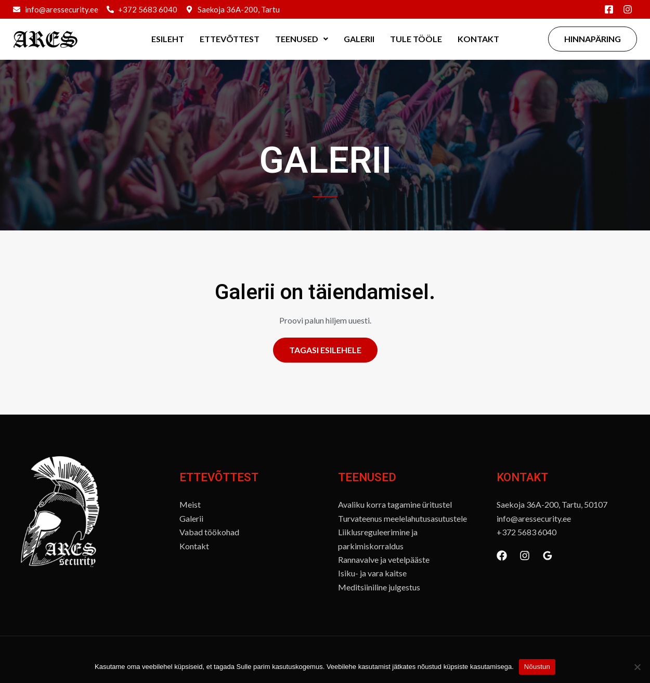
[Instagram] (524, 555)
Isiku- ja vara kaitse (372, 573)
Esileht (167, 39)
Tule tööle (416, 39)
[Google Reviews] (547, 555)
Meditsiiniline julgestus (379, 587)
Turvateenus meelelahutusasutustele (402, 518)
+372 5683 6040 (526, 532)
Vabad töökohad (209, 532)
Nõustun (537, 667)
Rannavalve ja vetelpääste (384, 559)
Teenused (301, 39)
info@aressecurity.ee (534, 518)
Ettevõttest (229, 39)
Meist (190, 504)
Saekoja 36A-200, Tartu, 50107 (552, 504)
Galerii (359, 39)
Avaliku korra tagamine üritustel (395, 504)
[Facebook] (502, 555)
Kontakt (478, 39)
